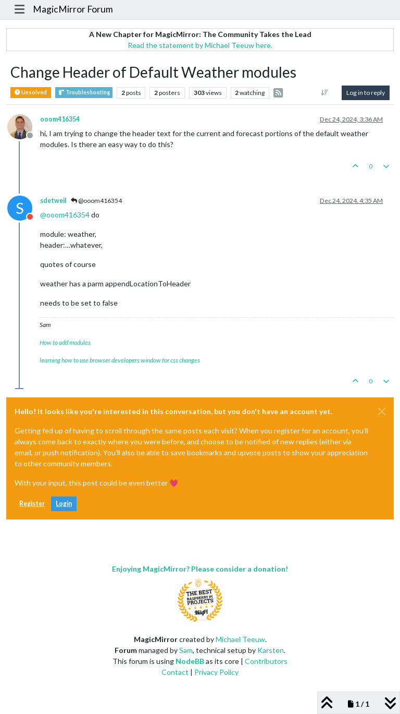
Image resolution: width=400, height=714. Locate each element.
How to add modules (65, 342)
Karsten (270, 650)
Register (32, 503)
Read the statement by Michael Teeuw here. (200, 45)
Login (64, 503)
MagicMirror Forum (73, 9)
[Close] (382, 411)
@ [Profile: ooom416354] (65, 214)
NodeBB (190, 661)
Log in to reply (365, 92)
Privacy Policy (216, 672)
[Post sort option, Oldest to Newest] (324, 93)
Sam (186, 650)
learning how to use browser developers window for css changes (120, 360)
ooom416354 (60, 119)
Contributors (266, 661)
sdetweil (53, 200)
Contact (175, 672)
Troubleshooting (84, 92)
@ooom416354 (96, 200)
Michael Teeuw (240, 639)
